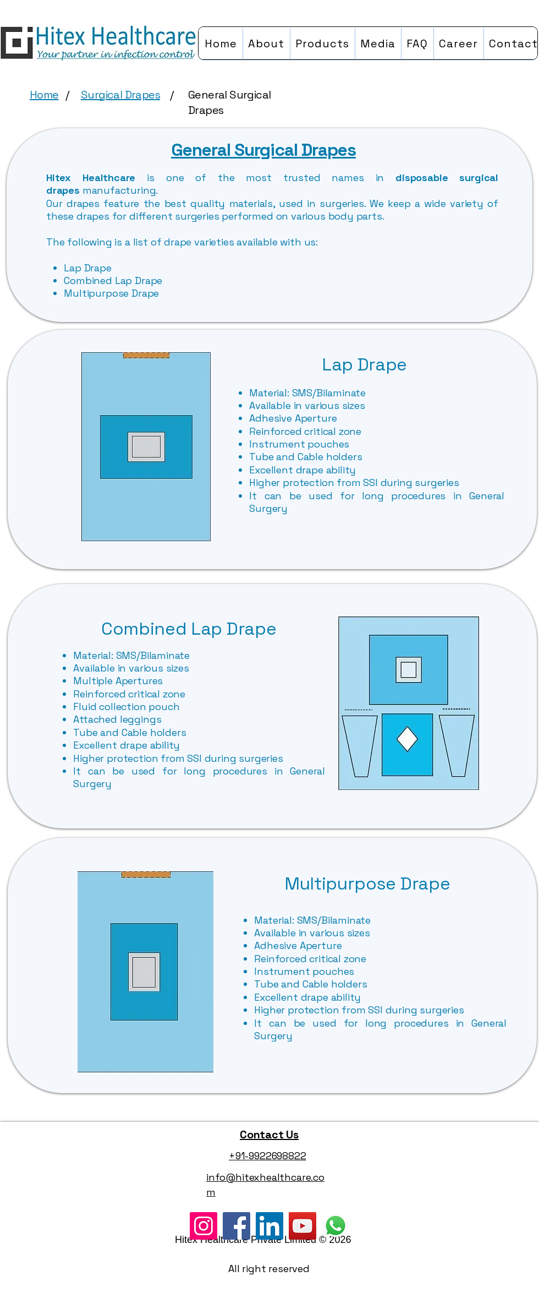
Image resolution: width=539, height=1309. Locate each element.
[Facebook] (236, 1226)
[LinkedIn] (269, 1226)
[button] (322, 43)
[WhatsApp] (335, 1226)
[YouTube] (302, 1226)
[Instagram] (203, 1226)
